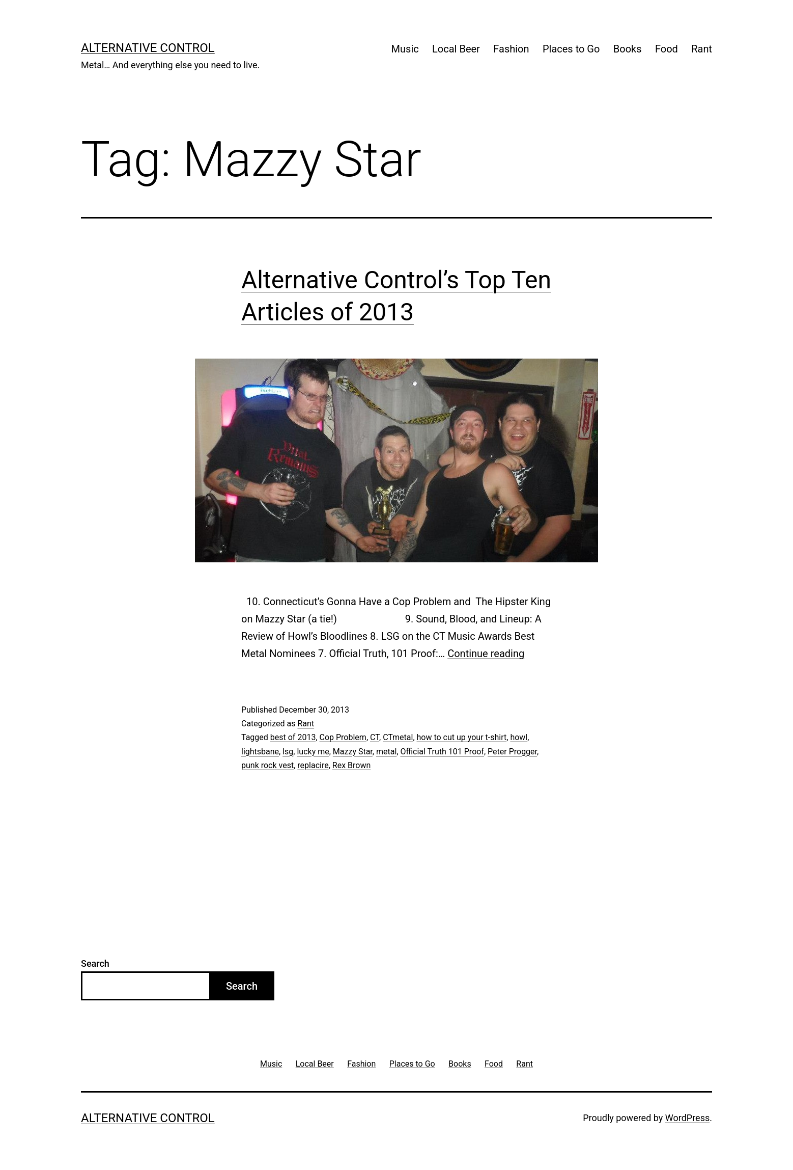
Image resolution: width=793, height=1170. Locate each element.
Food (666, 49)
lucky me (313, 751)
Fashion (511, 49)
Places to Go (571, 49)
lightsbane (260, 751)
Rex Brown (351, 765)
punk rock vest (267, 765)
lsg (287, 751)
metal (386, 751)
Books (627, 49)
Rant (701, 49)
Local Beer (456, 49)
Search (95, 963)
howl (518, 737)
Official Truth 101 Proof (442, 751)
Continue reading (485, 653)
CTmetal (398, 737)
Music (405, 49)
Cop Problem (343, 737)
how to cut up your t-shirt (462, 737)
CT (374, 737)
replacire (312, 765)
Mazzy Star (353, 751)
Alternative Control (148, 48)
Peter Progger (512, 751)
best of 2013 (293, 737)
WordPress (687, 1117)
